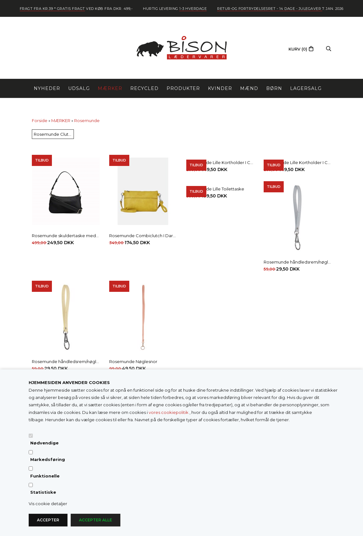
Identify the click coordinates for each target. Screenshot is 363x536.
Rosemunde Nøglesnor (133, 361)
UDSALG (79, 88)
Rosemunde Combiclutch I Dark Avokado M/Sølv (143, 235)
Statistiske (43, 492)
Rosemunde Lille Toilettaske (215, 188)
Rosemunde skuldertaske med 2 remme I (66, 235)
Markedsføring (47, 459)
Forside (39, 120)
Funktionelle (45, 475)
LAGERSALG (306, 88)
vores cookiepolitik (169, 412)
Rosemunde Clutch (53, 134)
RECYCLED (144, 88)
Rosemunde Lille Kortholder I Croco (220, 162)
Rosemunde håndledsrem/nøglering (297, 262)
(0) (297, 49)
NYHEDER (47, 88)
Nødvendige (44, 442)
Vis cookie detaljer (48, 503)
